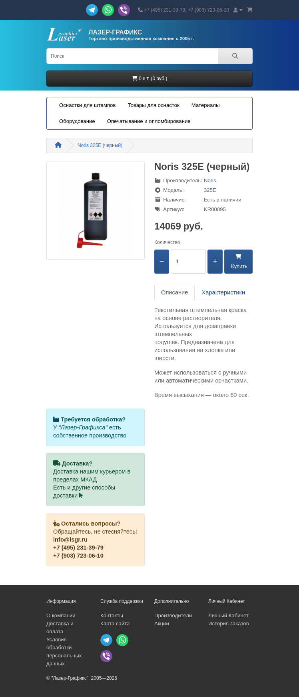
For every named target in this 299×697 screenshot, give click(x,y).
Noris (210, 180)
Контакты (111, 615)
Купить (238, 261)
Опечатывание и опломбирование (149, 121)
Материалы (205, 105)
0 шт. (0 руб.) (149, 78)
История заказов (228, 623)
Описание (174, 292)
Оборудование (77, 121)
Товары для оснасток (153, 105)
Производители (173, 615)
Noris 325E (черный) (100, 145)
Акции (161, 623)
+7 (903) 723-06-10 (78, 555)
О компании (61, 615)
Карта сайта (115, 623)
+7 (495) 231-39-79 (78, 547)
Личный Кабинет (228, 615)
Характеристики (223, 292)
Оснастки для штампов (87, 105)
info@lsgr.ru (70, 539)
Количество (167, 242)
